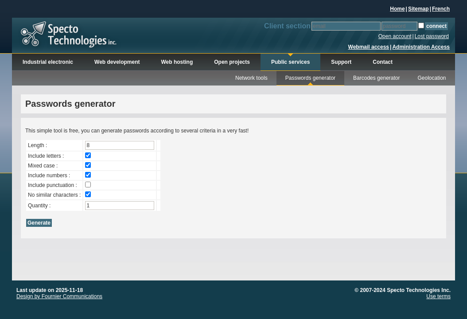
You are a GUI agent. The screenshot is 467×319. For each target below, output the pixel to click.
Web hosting (177, 62)
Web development (117, 62)
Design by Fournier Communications (59, 296)
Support (341, 62)
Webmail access (368, 47)
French (441, 9)
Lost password (432, 36)
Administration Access (421, 47)
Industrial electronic (48, 62)
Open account (395, 36)
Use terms (438, 296)
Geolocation (432, 78)
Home (397, 9)
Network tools (251, 78)
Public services (290, 62)
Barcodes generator (376, 78)
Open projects (232, 62)
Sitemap (418, 9)
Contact (383, 62)
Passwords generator (310, 78)
